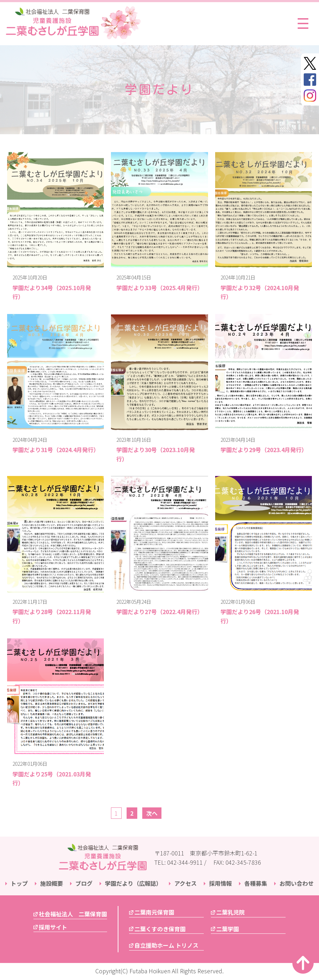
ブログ (83, 883)
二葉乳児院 (230, 912)
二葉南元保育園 (154, 912)
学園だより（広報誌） (133, 883)
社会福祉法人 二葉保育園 (73, 914)
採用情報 (220, 883)
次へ (152, 813)
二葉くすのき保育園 (160, 929)
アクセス (185, 883)
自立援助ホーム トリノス (166, 945)
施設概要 (51, 883)
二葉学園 (227, 929)
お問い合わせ (297, 883)
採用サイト (53, 927)
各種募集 (255, 883)
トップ (19, 883)
